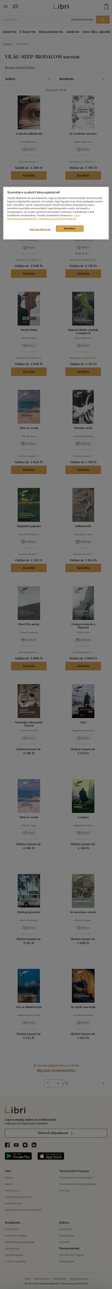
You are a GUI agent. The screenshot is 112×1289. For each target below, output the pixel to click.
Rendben (69, 228)
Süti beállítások (40, 229)
